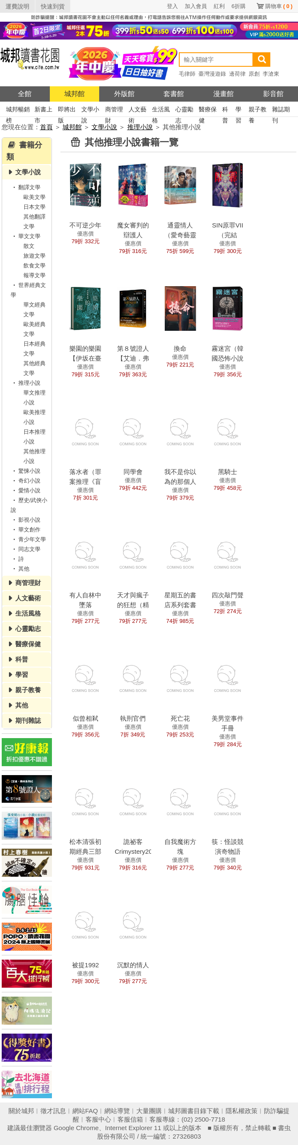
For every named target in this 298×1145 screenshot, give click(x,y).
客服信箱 (130, 1119)
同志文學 (25, 549)
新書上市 (43, 110)
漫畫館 (223, 93)
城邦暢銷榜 (18, 110)
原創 (254, 74)
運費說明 (17, 6)
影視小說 (25, 520)
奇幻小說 (25, 480)
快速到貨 (53, 6)
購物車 (278, 6)
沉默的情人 (133, 965)
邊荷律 (237, 74)
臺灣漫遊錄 (212, 74)
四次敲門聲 (228, 595)
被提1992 (85, 965)
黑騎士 (227, 471)
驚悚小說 (25, 471)
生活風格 (161, 110)
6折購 (239, 6)
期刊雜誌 (28, 720)
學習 (238, 110)
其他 (20, 568)
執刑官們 (133, 718)
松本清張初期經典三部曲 (85, 851)
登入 (172, 6)
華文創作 (25, 529)
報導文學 (34, 275)
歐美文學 (34, 197)
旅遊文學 (34, 256)
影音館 (273, 93)
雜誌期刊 (281, 110)
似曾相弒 (85, 718)
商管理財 (114, 110)
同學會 (133, 471)
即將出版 (67, 110)
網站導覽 (117, 1110)
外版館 (124, 93)
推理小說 (140, 127)
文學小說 (90, 110)
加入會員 (196, 6)
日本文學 (34, 207)
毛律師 (187, 74)
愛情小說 (25, 490)
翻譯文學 (25, 187)
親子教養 (257, 110)
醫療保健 (208, 110)
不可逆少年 (85, 225)
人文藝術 (137, 110)
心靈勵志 (184, 110)
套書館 (173, 93)
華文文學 (25, 236)
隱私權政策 (242, 1110)
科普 (225, 110)
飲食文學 (34, 265)
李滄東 (271, 74)
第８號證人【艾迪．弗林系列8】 (133, 358)
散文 (28, 246)
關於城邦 (21, 1110)
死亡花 (180, 718)
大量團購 (149, 1110)
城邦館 (74, 93)
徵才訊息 (53, 1110)
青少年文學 (28, 539)
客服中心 (98, 1119)
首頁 (46, 127)
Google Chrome (76, 1127)
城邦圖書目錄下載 (193, 1110)
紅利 (219, 6)
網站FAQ (85, 1110)
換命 (180, 348)
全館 (25, 93)
